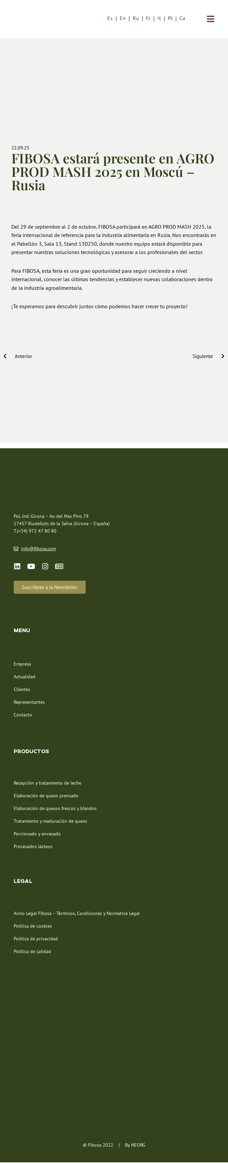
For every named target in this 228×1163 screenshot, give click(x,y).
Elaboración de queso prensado (46, 796)
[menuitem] (110, 18)
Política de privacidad (36, 939)
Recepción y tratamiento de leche (47, 783)
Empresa (22, 664)
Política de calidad (32, 952)
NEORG (138, 1145)
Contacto (23, 715)
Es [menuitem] (110, 18)
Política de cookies (33, 926)
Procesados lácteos (33, 847)
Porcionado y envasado (37, 834)
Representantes (29, 702)
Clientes (22, 690)
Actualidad (24, 677)
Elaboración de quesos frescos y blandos (55, 809)
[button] (50, 587)
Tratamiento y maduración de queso (50, 821)
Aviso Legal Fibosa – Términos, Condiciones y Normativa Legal (77, 914)
